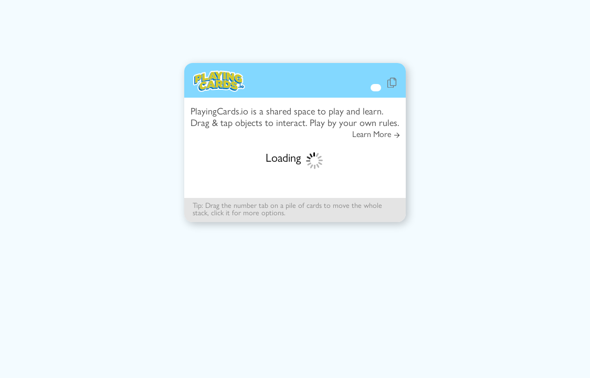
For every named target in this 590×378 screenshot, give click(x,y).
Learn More (375, 134)
